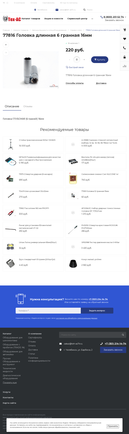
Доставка (101, 83)
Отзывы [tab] (27, 106)
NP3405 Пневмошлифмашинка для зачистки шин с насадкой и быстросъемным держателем (40, 160)
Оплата (33, 3)
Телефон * (23, 311)
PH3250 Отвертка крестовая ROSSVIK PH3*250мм (99, 226)
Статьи (31, 354)
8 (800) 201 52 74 (114, 17)
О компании (19, 3)
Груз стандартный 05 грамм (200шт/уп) (37, 259)
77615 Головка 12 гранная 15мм (95, 191)
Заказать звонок (114, 20)
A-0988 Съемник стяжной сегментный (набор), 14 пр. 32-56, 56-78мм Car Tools (99, 141)
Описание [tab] (12, 106)
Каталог (7, 333)
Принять (113, 426)
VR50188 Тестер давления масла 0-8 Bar (100, 242)
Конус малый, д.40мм (91, 259)
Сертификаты (48, 3)
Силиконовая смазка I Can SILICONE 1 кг (100, 174)
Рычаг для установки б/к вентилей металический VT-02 (35, 226)
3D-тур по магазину (69, 3)
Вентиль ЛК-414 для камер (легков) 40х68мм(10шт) (97, 158)
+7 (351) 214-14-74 (115, 343)
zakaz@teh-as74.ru (68, 10)
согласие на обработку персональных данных (76, 318)
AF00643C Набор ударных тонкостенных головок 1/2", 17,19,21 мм (100, 209)
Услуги (6, 392)
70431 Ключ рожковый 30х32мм (33, 191)
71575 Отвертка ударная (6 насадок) (35, 174)
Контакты (8, 397)
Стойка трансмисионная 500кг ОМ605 (37, 140)
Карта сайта (9, 403)
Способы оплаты (75, 83)
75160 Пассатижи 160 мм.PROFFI (34, 208)
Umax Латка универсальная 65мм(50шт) (37, 242)
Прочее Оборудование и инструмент (11, 361)
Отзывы (32, 341)
